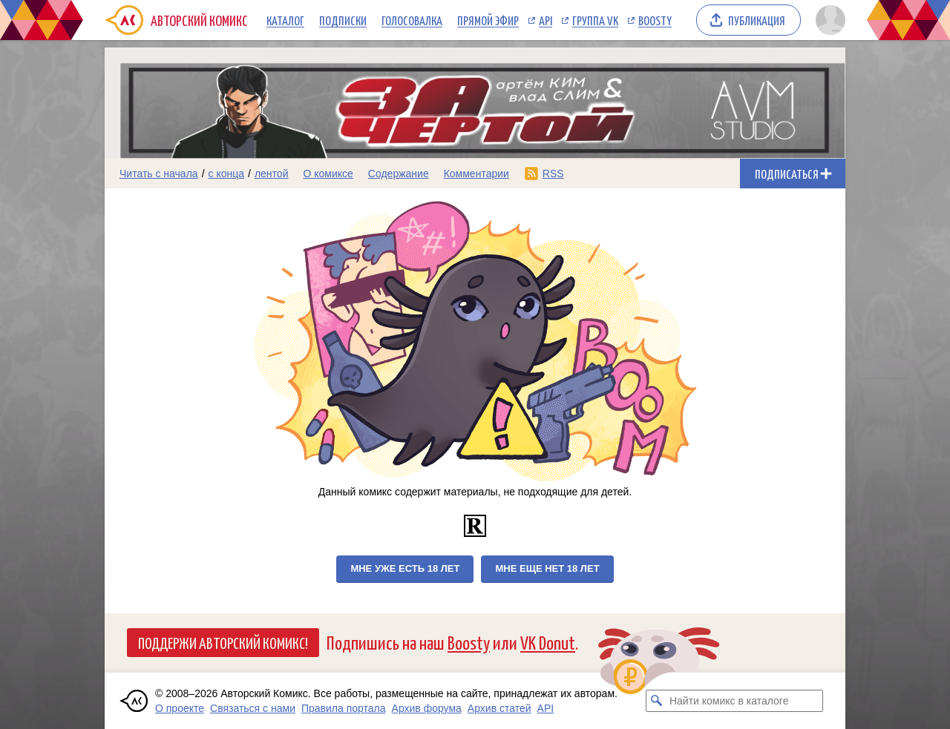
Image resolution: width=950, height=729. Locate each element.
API (545, 20)
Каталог (285, 20)
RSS (553, 173)
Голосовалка (411, 20)
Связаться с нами (252, 708)
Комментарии (476, 173)
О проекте (179, 708)
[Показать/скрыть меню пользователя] (827, 20)
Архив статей (499, 708)
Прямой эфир (488, 20)
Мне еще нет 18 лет (547, 568)
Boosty (655, 20)
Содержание (398, 173)
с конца (227, 173)
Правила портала (343, 708)
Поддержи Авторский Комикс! (223, 642)
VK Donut (547, 641)
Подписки (343, 20)
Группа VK (595, 20)
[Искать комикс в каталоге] (656, 700)
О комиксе (328, 173)
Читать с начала (158, 173)
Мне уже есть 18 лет (404, 568)
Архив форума (427, 708)
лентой (272, 173)
